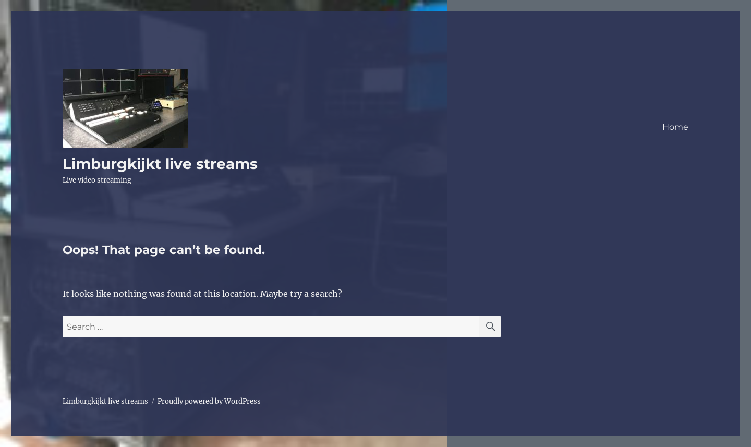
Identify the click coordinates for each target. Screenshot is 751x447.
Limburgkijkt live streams (160, 164)
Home (675, 127)
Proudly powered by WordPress (209, 401)
